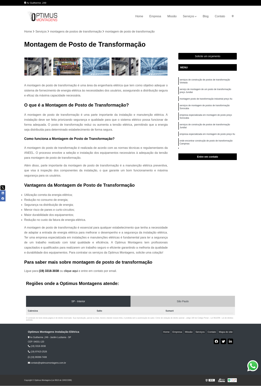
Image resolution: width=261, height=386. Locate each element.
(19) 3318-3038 (49, 271)
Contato (220, 16)
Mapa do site (226, 332)
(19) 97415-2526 (37, 352)
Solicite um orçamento (207, 56)
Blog (206, 16)
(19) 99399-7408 (37, 357)
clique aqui (71, 271)
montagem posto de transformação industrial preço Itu (206, 101)
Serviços (188, 16)
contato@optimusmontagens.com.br (47, 363)
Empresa (155, 16)
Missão (172, 16)
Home (139, 16)
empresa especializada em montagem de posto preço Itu (208, 138)
